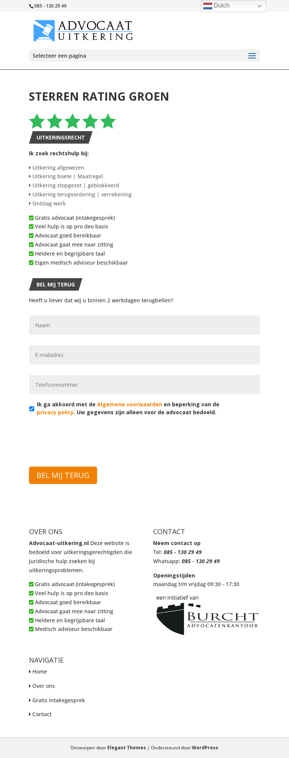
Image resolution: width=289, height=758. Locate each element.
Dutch (216, 6)
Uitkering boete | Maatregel (66, 176)
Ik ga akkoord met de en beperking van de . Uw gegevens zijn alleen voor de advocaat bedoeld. (128, 408)
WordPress (205, 747)
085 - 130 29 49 (183, 552)
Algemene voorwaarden (129, 404)
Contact (42, 714)
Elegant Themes (126, 747)
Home (39, 671)
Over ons (43, 685)
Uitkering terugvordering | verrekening (80, 194)
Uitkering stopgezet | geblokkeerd (74, 185)
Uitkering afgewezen (56, 167)
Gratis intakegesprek (58, 700)
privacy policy (55, 412)
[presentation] (86, 437)
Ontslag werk (47, 203)
